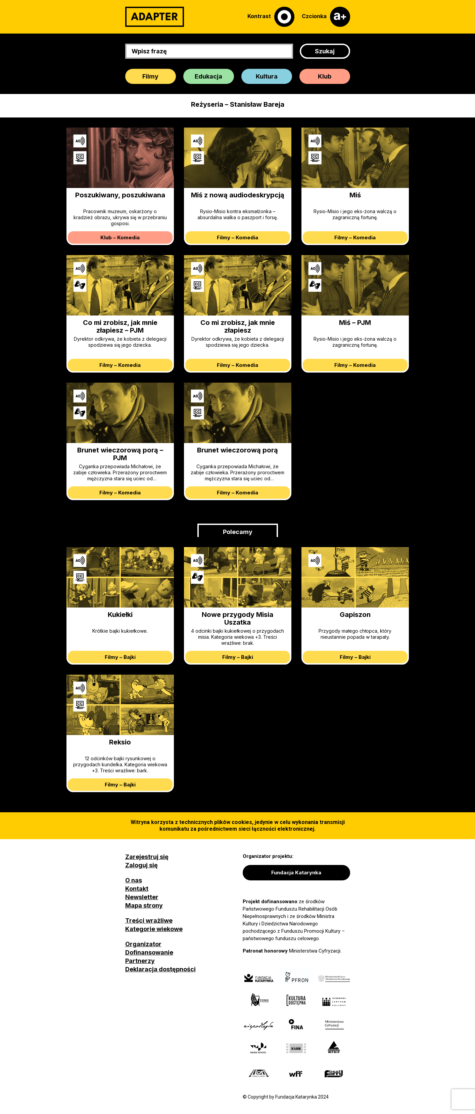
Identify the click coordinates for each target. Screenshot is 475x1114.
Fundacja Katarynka (296, 872)
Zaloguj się (141, 865)
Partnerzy (140, 960)
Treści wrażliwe (149, 920)
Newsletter (141, 897)
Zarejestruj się (147, 856)
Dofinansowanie (149, 952)
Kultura (267, 76)
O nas (133, 880)
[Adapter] (154, 17)
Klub (324, 76)
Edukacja (208, 76)
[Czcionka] (326, 17)
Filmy (150, 76)
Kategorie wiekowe (154, 928)
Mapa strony (144, 905)
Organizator (143, 944)
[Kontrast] (270, 17)
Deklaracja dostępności (160, 969)
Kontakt (136, 888)
